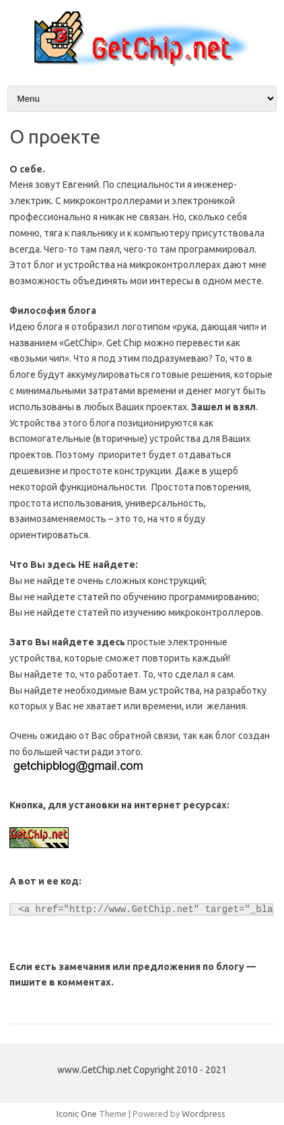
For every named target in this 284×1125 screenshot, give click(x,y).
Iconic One (77, 1113)
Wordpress (203, 1113)
